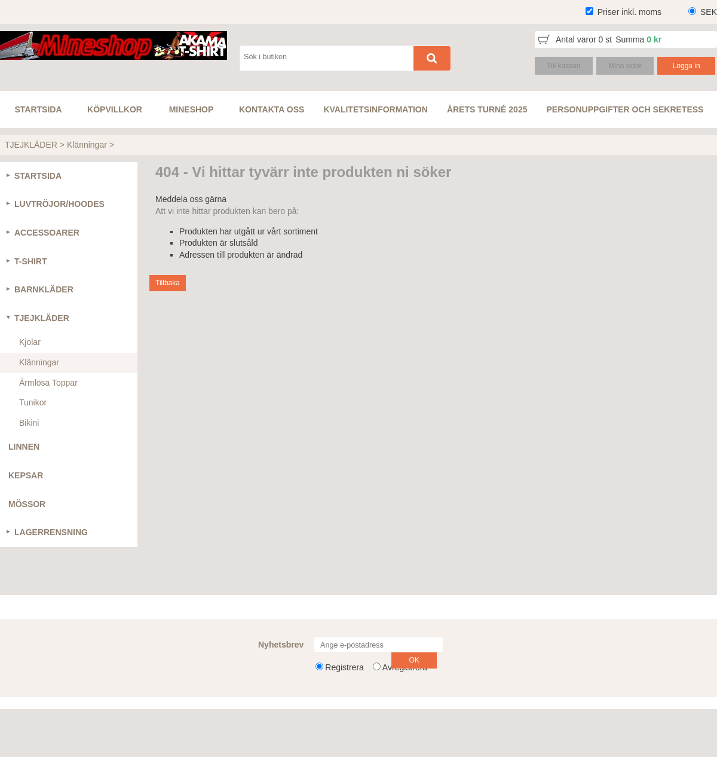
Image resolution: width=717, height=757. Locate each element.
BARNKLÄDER (43, 289)
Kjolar (30, 342)
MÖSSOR (26, 504)
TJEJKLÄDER (31, 144)
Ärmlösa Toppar (48, 382)
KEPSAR (25, 475)
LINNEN (23, 446)
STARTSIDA (38, 176)
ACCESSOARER (46, 232)
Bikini (29, 423)
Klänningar (87, 144)
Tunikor (33, 402)
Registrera (344, 667)
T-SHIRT (30, 261)
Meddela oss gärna (190, 199)
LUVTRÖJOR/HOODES (59, 204)
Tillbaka (167, 283)
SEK (708, 12)
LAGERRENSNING (51, 532)
